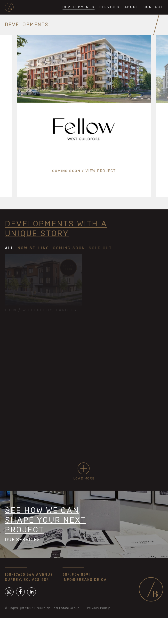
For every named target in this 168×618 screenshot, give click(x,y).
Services (109, 7)
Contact (153, 7)
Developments (79, 7)
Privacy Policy (98, 608)
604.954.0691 (76, 575)
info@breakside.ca (85, 580)
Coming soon (66, 171)
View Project (100, 171)
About (131, 7)
